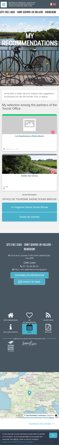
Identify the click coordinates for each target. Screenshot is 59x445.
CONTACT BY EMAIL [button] (29, 281)
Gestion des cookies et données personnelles (17, 442)
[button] (29, 132)
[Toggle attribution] (56, 415)
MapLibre (50, 415)
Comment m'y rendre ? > (42, 423)
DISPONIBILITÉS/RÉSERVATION (29, 275)
